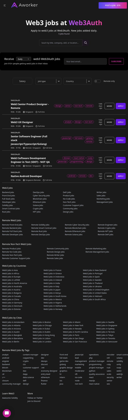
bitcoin (5, 367)
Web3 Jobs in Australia (12, 286)
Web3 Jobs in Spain (91, 276)
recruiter (110, 354)
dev (42, 358)
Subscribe (116, 61)
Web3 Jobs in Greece (53, 273)
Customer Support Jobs (73, 205)
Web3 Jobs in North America (14, 283)
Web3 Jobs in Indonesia (54, 276)
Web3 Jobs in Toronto (105, 338)
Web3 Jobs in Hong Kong (44, 335)
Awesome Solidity (10, 398)
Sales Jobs (101, 195)
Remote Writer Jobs (55, 255)
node (77, 380)
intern (62, 377)
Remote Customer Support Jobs (16, 258)
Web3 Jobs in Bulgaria (11, 293)
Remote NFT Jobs (105, 231)
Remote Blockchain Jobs (75, 228)
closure (5, 380)
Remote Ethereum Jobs (75, 231)
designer (45, 354)
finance (44, 380)
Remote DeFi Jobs (105, 234)
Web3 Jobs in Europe (11, 276)
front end (64, 354)
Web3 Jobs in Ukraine (92, 286)
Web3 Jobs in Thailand (92, 283)
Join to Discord (33, 401)
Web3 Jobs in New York (73, 325)
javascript (79, 354)
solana (119, 358)
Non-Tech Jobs (69, 202)
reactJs (92, 380)
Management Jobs (105, 202)
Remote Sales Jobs (55, 258)
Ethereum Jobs (39, 202)
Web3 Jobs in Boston (42, 322)
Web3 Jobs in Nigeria (53, 302)
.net (42, 367)
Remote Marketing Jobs (96, 248)
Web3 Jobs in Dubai (41, 328)
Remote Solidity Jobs (40, 224)
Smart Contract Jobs (11, 208)
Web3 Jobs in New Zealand (94, 270)
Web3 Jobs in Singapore (106, 325)
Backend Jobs (8, 192)
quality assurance (97, 374)
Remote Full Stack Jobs (12, 231)
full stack (64, 358)
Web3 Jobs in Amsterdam (13, 322)
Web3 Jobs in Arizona (11, 328)
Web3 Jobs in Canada (11, 296)
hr (61, 374)
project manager (96, 367)
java (61, 384)
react (91, 377)
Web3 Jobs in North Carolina (75, 332)
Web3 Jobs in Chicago (42, 325)
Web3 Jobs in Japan (52, 289)
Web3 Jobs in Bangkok (12, 335)
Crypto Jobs (38, 208)
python (92, 371)
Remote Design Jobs (56, 252)
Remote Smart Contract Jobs (43, 228)
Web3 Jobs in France (52, 270)
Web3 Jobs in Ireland (53, 280)
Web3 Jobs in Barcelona (12, 338)
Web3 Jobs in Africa (10, 273)
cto (24, 364)
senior (109, 380)
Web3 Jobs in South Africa (94, 299)
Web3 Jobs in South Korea (55, 296)
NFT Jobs (37, 211)
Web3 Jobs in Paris (71, 335)
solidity (120, 361)
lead (77, 358)
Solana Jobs (38, 205)
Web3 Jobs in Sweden (92, 280)
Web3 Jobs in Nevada (72, 328)
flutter (44, 384)
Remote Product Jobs (11, 248)
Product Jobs (68, 195)
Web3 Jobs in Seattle (105, 322)
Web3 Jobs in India (52, 283)
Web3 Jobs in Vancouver (106, 341)
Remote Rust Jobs (39, 231)
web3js (120, 374)
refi (108, 358)
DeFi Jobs (67, 192)
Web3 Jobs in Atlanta (11, 325)
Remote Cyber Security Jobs (77, 224)
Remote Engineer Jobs (107, 224)
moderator (80, 371)
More (109, 106)
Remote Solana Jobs (73, 234)
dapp (25, 374)
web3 (119, 371)
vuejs (119, 367)
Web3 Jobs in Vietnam (92, 296)
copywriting (28, 358)
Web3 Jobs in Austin (11, 332)
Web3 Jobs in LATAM (11, 280)
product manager (97, 361)
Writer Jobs (101, 192)
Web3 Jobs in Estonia (11, 309)
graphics (63, 371)
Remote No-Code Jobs (11, 252)
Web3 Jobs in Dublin (41, 332)
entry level (45, 374)
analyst (5, 354)
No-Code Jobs (69, 198)
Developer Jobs (8, 202)
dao (24, 371)
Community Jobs (70, 208)
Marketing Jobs (103, 198)
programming (95, 364)
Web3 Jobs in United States (95, 293)
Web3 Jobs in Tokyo (104, 335)
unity (119, 364)
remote (110, 361)
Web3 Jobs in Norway (53, 309)
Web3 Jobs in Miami (71, 322)
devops (44, 361)
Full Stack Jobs (8, 198)
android (5, 358)
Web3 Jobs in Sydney (105, 328)
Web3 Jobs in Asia (10, 270)
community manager (11, 384)
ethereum (45, 377)
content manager (30, 354)
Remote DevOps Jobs (40, 234)
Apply (121, 106)
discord (44, 364)
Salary (22, 81)
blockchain (7, 371)
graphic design (66, 367)
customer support (31, 367)
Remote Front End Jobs (12, 224)
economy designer (49, 371)
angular (5, 361)
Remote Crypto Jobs (106, 228)
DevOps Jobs (38, 192)
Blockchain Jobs (40, 198)
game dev (64, 361)
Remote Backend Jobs (11, 228)
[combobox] (49, 81)
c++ (3, 377)
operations (94, 354)
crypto (26, 361)
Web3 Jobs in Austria (11, 289)
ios (61, 380)
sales (109, 371)
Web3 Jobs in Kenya (52, 293)
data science (28, 377)
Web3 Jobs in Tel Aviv (105, 332)
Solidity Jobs (7, 205)
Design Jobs (68, 211)
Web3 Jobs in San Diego (73, 338)
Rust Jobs (6, 211)
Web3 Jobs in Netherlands (55, 306)
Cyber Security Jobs (41, 195)
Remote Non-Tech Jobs (12, 255)
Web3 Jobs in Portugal (92, 273)
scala (109, 374)
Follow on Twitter (35, 398)
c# (3, 374)
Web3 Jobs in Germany (12, 302)
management (81, 361)
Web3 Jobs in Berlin (10, 341)
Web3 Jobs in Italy (51, 286)
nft (76, 374)
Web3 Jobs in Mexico (53, 299)
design (26, 384)
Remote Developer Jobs (12, 234)
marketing (79, 364)
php (91, 358)
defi (24, 380)
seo (108, 384)
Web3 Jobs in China (10, 299)
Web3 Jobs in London (42, 341)
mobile (78, 367)
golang (63, 364)
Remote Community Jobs (58, 248)
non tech (79, 384)
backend (6, 364)
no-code (78, 377)
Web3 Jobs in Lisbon (41, 338)
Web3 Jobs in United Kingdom (96, 289)
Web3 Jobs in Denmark (12, 306)
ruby (109, 364)
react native (94, 384)
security (110, 377)
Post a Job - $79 (112, 5)
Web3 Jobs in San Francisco (75, 341)
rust (108, 367)
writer (119, 377)
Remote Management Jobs (97, 252)
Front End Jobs (8, 195)
